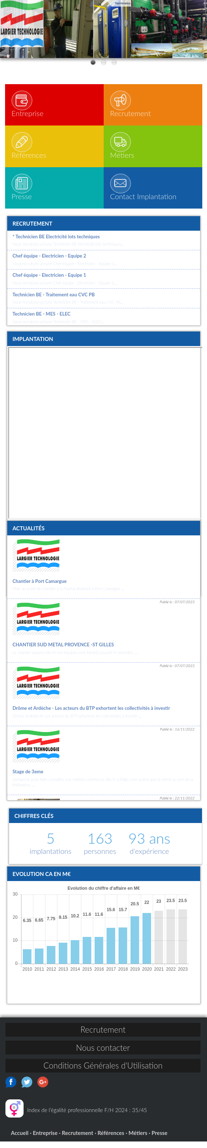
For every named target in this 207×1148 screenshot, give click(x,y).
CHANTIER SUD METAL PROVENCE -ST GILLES (63, 651)
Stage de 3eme (28, 778)
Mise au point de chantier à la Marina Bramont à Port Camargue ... (68, 595)
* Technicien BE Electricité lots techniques (56, 243)
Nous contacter (103, 1054)
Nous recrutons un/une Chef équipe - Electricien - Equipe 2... (65, 270)
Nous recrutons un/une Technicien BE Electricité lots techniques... (68, 250)
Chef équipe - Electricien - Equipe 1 (49, 281)
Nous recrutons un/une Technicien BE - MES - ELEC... (58, 328)
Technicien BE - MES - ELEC (42, 320)
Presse (159, 1139)
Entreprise (45, 1139)
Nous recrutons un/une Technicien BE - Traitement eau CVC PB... (68, 308)
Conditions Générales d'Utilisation (103, 1072)
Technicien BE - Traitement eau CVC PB (54, 301)
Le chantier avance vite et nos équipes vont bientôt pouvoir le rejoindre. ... (75, 659)
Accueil (20, 1139)
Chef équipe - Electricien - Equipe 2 (49, 262)
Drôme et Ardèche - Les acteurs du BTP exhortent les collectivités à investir (91, 714)
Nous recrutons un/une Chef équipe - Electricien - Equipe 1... (65, 289)
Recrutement (103, 1036)
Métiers (138, 1139)
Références (111, 1139)
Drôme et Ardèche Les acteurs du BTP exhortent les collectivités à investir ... (77, 722)
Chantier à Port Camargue (40, 588)
